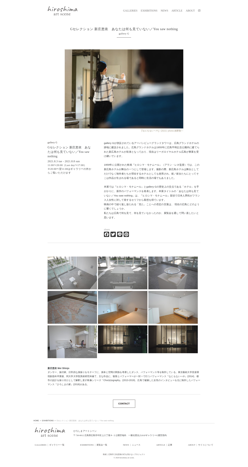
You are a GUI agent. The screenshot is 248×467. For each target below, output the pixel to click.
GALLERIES (130, 10)
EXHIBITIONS (149, 10)
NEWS (164, 10)
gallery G (52, 142)
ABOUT (190, 10)
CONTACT (124, 403)
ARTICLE (176, 10)
